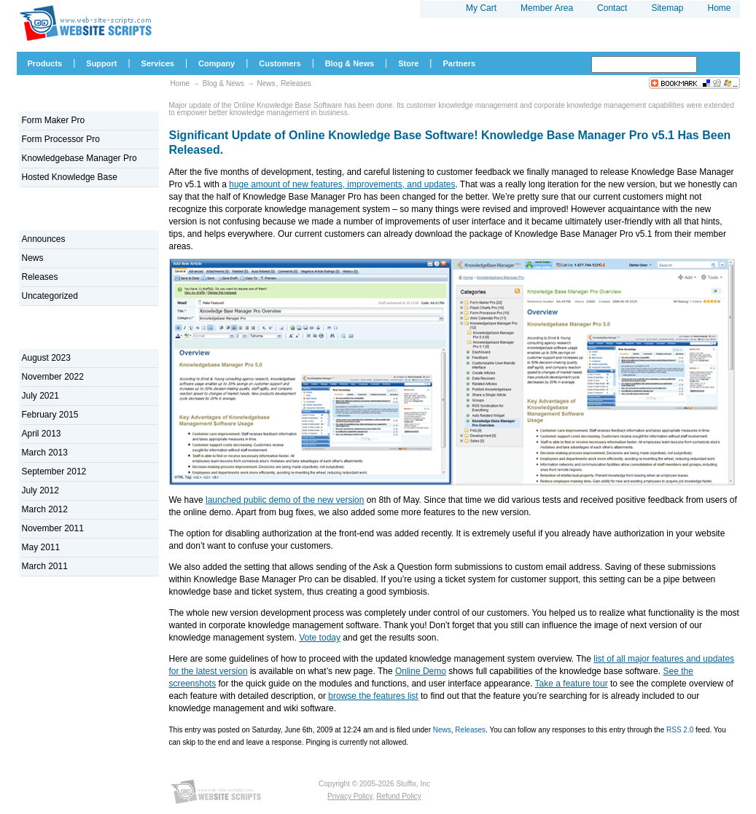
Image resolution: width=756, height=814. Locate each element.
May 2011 (41, 547)
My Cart (481, 8)
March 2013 (45, 452)
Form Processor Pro (61, 139)
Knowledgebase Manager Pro (79, 158)
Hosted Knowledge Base (69, 177)
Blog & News (223, 83)
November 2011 (53, 528)
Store (408, 63)
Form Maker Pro (53, 120)
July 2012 (40, 490)
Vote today (319, 638)
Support (101, 63)
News (442, 730)
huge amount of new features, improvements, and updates (342, 184)
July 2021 (40, 396)
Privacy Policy (350, 796)
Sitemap (667, 8)
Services (157, 63)
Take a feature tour (571, 683)
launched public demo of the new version (285, 500)
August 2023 (46, 358)
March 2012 (45, 509)
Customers (279, 63)
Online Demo (420, 671)
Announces (44, 239)
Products (45, 63)
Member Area (547, 8)
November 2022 (53, 377)
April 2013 (41, 433)
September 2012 (54, 471)
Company (216, 63)
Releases (470, 730)
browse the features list (373, 696)
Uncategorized (50, 296)
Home (180, 83)
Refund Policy (398, 796)
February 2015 (50, 415)
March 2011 (45, 566)
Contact (612, 8)
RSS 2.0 (679, 730)
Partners (459, 63)
